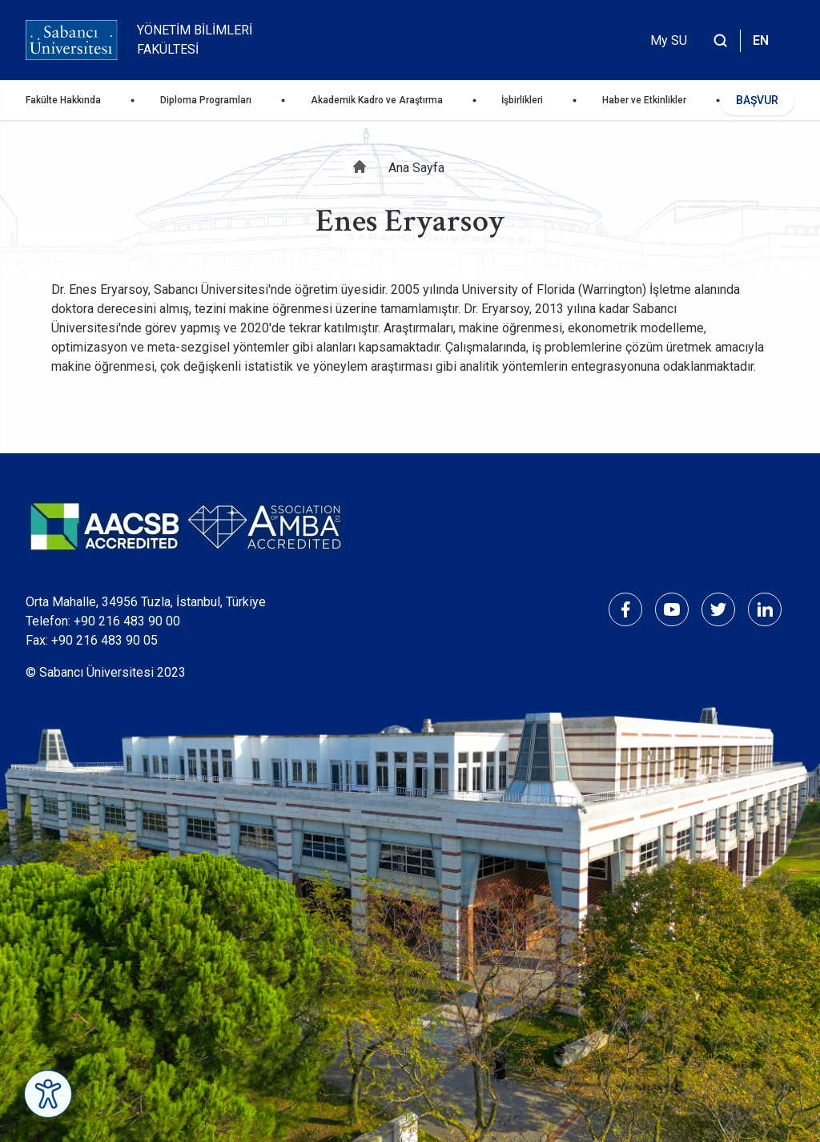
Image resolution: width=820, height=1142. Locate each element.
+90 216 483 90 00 (127, 621)
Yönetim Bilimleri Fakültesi (194, 39)
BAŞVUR (757, 100)
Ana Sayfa (416, 167)
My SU (668, 40)
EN (761, 40)
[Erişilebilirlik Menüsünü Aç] (48, 1094)
